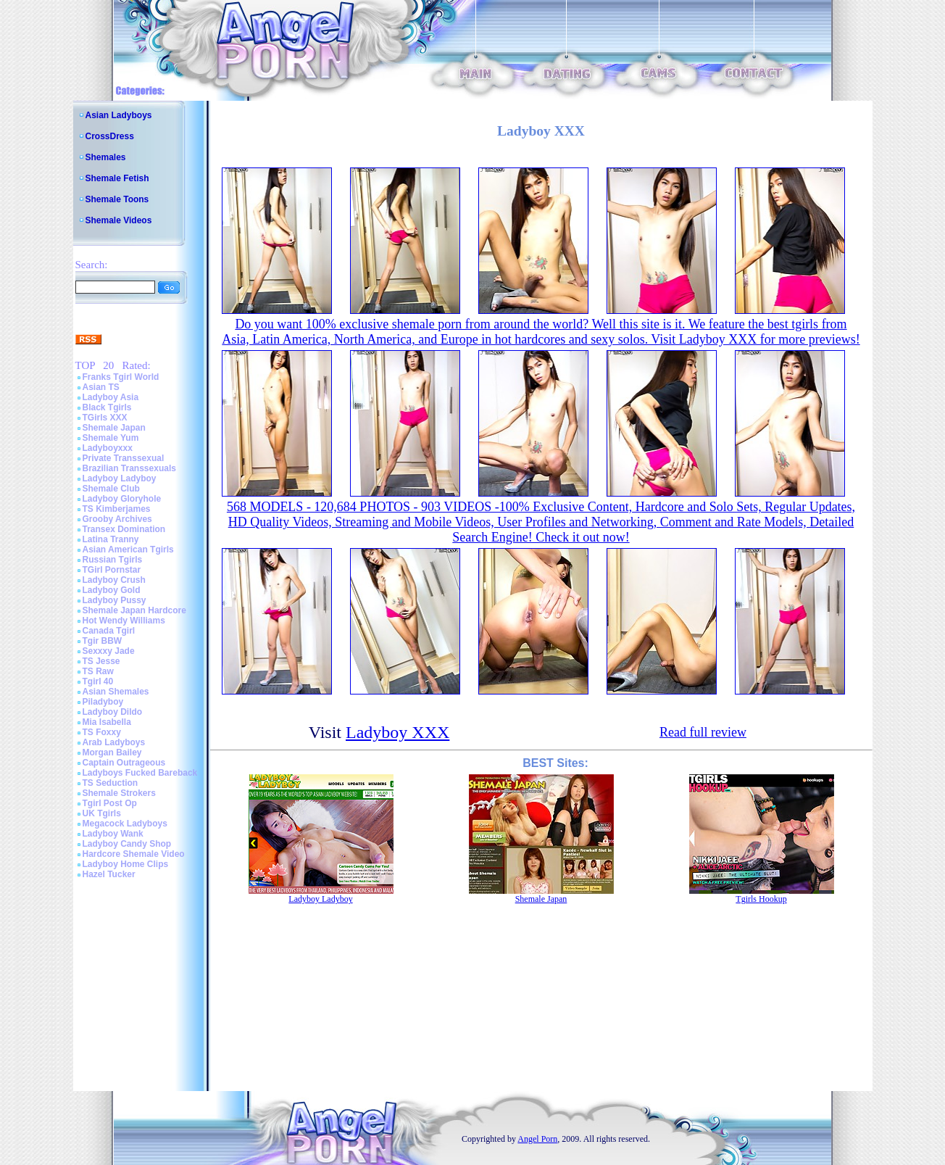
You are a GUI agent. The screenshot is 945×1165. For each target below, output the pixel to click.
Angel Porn (537, 1139)
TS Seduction (110, 783)
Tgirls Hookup (761, 899)
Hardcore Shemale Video (134, 854)
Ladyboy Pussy (114, 600)
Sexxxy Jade (109, 651)
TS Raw (98, 671)
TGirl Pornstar (112, 570)
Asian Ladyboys (119, 115)
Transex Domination (124, 529)
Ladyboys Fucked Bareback (140, 773)
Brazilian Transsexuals (129, 468)
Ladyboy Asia (111, 397)
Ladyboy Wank (113, 834)
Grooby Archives (117, 519)
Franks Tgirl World (121, 377)
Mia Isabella (107, 722)
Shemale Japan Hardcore (134, 610)
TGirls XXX (105, 417)
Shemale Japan (114, 428)
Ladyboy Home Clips (126, 864)
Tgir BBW (102, 641)
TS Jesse (101, 661)
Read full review (702, 732)
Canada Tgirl (109, 631)
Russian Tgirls (113, 560)
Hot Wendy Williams (124, 620)
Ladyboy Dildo (113, 712)
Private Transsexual (124, 458)
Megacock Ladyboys (125, 823)
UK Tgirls (102, 813)
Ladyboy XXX (397, 732)
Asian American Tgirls (128, 549)
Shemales (106, 157)
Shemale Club (111, 489)
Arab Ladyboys (114, 742)
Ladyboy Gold (112, 590)
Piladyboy (103, 702)
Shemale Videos (119, 220)
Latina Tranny (111, 539)
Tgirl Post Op (110, 803)
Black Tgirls (107, 407)
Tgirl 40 (98, 681)
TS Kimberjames (117, 509)
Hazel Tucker (109, 874)
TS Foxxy (102, 732)
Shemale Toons (117, 199)
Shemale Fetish (117, 178)
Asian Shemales (116, 692)
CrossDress (110, 136)
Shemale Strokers (119, 793)
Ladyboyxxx (108, 448)
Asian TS (101, 387)
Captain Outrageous (124, 763)
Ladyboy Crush (114, 580)
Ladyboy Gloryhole (122, 499)
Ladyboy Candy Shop (127, 844)
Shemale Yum (111, 438)
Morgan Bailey (112, 752)
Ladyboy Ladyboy (120, 478)
